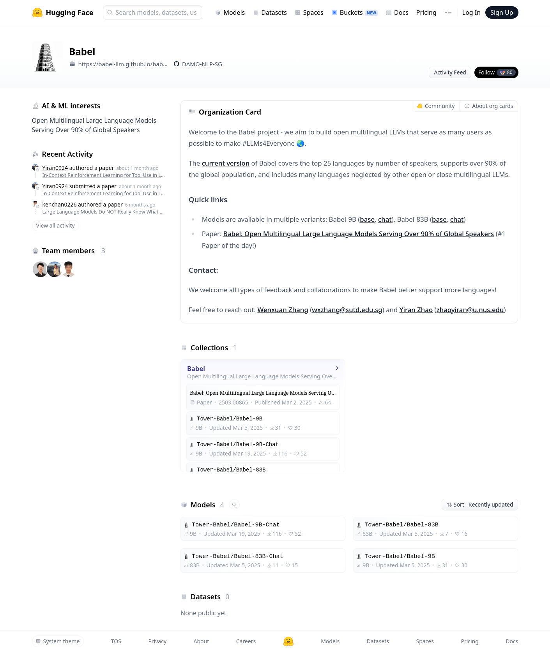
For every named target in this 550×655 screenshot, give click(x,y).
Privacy (157, 641)
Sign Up (501, 12)
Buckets (354, 12)
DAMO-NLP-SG (202, 64)
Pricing (426, 12)
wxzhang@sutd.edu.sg (347, 309)
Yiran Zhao (416, 309)
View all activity (55, 225)
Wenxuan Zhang (282, 309)
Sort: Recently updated (480, 504)
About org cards (488, 105)
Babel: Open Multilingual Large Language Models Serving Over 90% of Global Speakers (358, 233)
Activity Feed (450, 72)
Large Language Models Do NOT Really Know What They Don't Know (104, 211)
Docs (397, 12)
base (367, 219)
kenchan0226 (59, 204)
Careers (246, 641)
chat (385, 219)
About (201, 641)
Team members (74, 250)
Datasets (270, 12)
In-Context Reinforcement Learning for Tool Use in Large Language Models (104, 175)
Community (436, 105)
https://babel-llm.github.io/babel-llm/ (129, 64)
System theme (57, 641)
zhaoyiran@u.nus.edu (470, 309)
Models (230, 12)
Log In (471, 12)
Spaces (309, 12)
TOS (116, 641)
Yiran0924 (55, 167)
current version (226, 163)
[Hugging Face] (288, 641)
